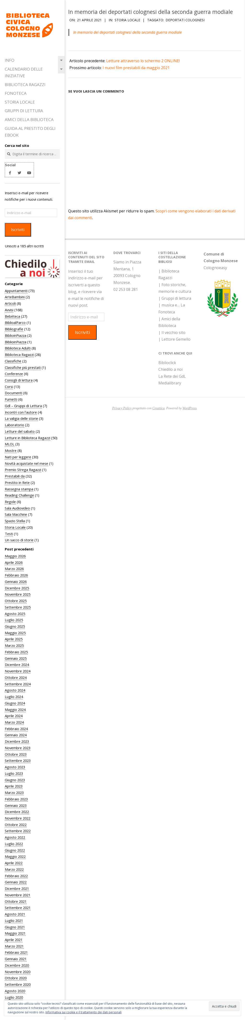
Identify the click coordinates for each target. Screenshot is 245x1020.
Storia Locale (20, 102)
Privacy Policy (122, 408)
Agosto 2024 (15, 690)
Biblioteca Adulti (18, 348)
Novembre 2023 (17, 747)
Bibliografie (14, 329)
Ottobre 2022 (16, 824)
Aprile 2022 (13, 862)
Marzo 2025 (14, 645)
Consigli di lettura (19, 380)
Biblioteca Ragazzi (25, 84)
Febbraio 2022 (16, 875)
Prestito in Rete (17, 482)
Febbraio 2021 (16, 952)
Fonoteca (16, 93)
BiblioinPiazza (15, 335)
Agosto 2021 (15, 914)
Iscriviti (18, 229)
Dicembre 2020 (17, 965)
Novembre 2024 (17, 671)
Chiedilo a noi (170, 369)
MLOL (9, 444)
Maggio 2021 (15, 933)
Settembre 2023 (18, 760)
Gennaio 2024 (16, 734)
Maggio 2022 (15, 856)
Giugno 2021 (15, 927)
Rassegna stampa (19, 489)
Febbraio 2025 (16, 651)
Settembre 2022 (18, 830)
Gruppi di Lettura (24, 110)
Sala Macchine (16, 514)
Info (9, 60)
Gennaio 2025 (16, 658)
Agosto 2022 (15, 837)
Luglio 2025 (14, 619)
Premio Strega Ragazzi (23, 469)
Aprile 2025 (13, 639)
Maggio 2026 (15, 556)
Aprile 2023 (13, 786)
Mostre (11, 450)
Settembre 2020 (18, 984)
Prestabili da (15, 476)
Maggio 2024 (15, 709)
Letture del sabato (20, 431)
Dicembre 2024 (17, 664)
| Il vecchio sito (171, 332)
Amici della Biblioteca (29, 119)
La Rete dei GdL (172, 376)
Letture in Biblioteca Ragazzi (27, 437)
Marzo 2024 (14, 722)
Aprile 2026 (13, 562)
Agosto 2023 (15, 767)
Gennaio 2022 (16, 882)
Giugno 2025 (15, 626)
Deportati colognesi (185, 20)
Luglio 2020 (14, 997)
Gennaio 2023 (16, 805)
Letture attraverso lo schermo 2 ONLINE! (143, 60)
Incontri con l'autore (21, 412)
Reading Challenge (19, 495)
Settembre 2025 (18, 607)
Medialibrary (169, 383)
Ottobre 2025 (16, 600)
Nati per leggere (18, 457)
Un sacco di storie (19, 540)
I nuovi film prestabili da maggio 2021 (136, 67)
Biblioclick (167, 362)
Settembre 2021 (18, 907)
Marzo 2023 (14, 792)
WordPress (190, 408)
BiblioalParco (15, 322)
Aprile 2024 (13, 715)
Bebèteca (12, 316)
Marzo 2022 (14, 869)
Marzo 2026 (14, 568)
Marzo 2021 (14, 946)
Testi (9, 533)
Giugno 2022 (15, 850)
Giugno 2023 (15, 779)
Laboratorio (14, 424)
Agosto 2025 (15, 613)
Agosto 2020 (15, 990)
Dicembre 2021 (17, 888)
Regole (10, 501)
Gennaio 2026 (16, 581)
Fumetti (11, 399)
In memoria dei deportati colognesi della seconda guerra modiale (127, 32)
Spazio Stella (15, 520)
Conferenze (14, 373)
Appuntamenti (16, 290)
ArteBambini (15, 296)
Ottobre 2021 (16, 901)
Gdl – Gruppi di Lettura (23, 405)
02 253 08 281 (125, 289)
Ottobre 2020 (16, 978)
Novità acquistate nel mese (26, 463)
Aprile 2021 (13, 939)
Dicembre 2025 (17, 588)
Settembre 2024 (18, 684)
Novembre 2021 (17, 894)
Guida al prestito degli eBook (30, 132)
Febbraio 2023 (16, 799)
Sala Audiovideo (17, 508)
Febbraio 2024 (16, 728)
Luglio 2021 (14, 920)
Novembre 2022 (17, 818)
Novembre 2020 (17, 971)
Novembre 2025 (17, 594)
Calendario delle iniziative (24, 72)
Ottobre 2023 (16, 754)
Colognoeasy (215, 267)
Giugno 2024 (15, 703)
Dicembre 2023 (17, 741)
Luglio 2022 (14, 843)
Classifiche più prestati (23, 367)
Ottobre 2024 (16, 677)
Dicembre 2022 (17, 811)
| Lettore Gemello (174, 339)
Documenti (13, 392)
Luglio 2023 (14, 773)
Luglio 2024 (14, 696)
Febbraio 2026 (16, 575)
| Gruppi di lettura (174, 298)
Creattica (158, 408)
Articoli (10, 303)
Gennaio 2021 (16, 958)
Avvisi (9, 309)
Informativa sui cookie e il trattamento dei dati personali (83, 1012)
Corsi (9, 386)
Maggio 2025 (15, 632)
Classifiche (13, 361)
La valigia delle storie (21, 418)
